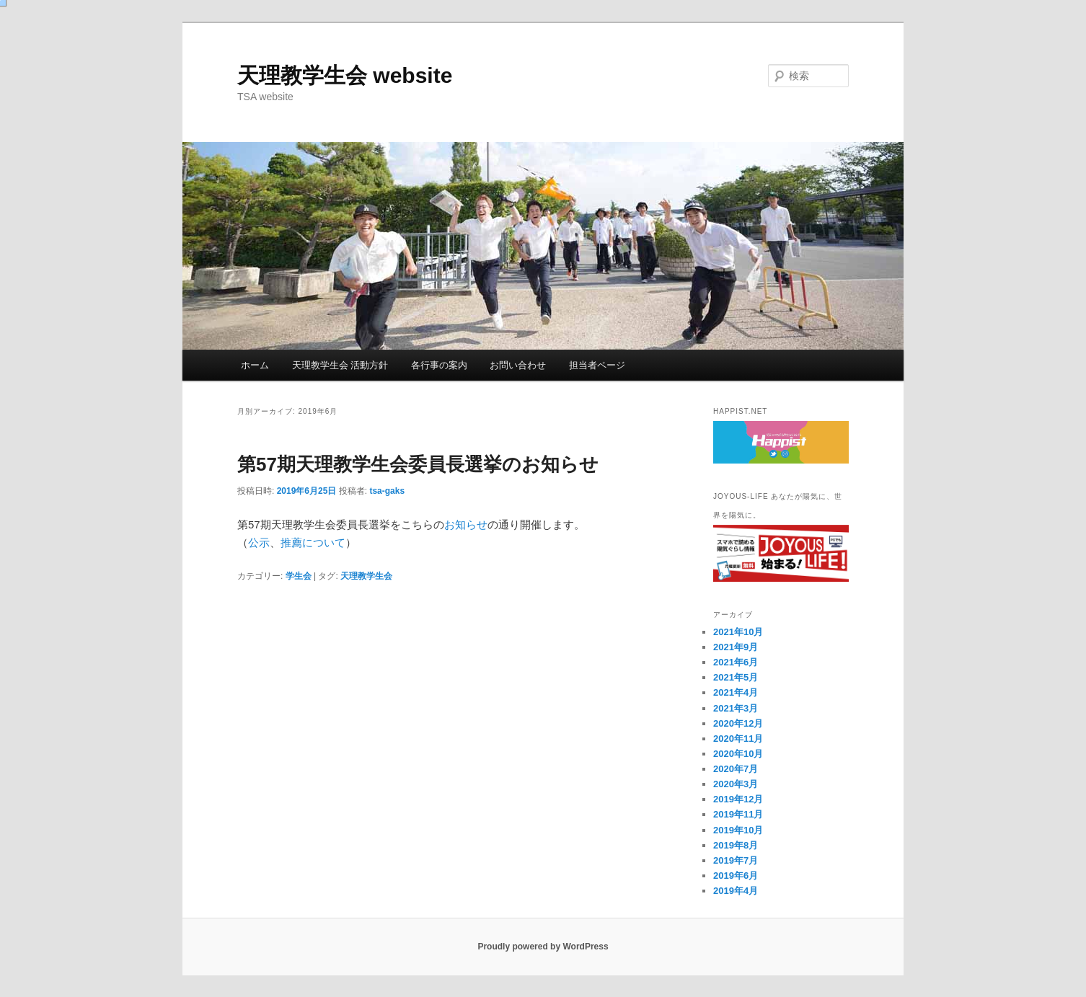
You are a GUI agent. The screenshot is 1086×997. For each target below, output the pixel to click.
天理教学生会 (366, 576)
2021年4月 (735, 692)
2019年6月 (735, 875)
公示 (259, 542)
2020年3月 (735, 784)
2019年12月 (738, 799)
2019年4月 (735, 890)
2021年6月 (735, 662)
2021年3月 (735, 708)
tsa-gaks (387, 491)
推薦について (313, 542)
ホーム (255, 365)
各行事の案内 (439, 365)
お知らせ (465, 524)
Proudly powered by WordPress (542, 946)
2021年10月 (738, 631)
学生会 (299, 576)
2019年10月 (738, 830)
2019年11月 (738, 814)
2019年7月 (735, 860)
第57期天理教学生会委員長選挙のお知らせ (418, 464)
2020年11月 (738, 738)
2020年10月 (738, 753)
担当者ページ (597, 365)
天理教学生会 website (344, 75)
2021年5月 (735, 677)
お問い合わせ (518, 365)
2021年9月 (735, 647)
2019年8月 (735, 845)
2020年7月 (735, 768)
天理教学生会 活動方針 (340, 365)
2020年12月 (738, 723)
